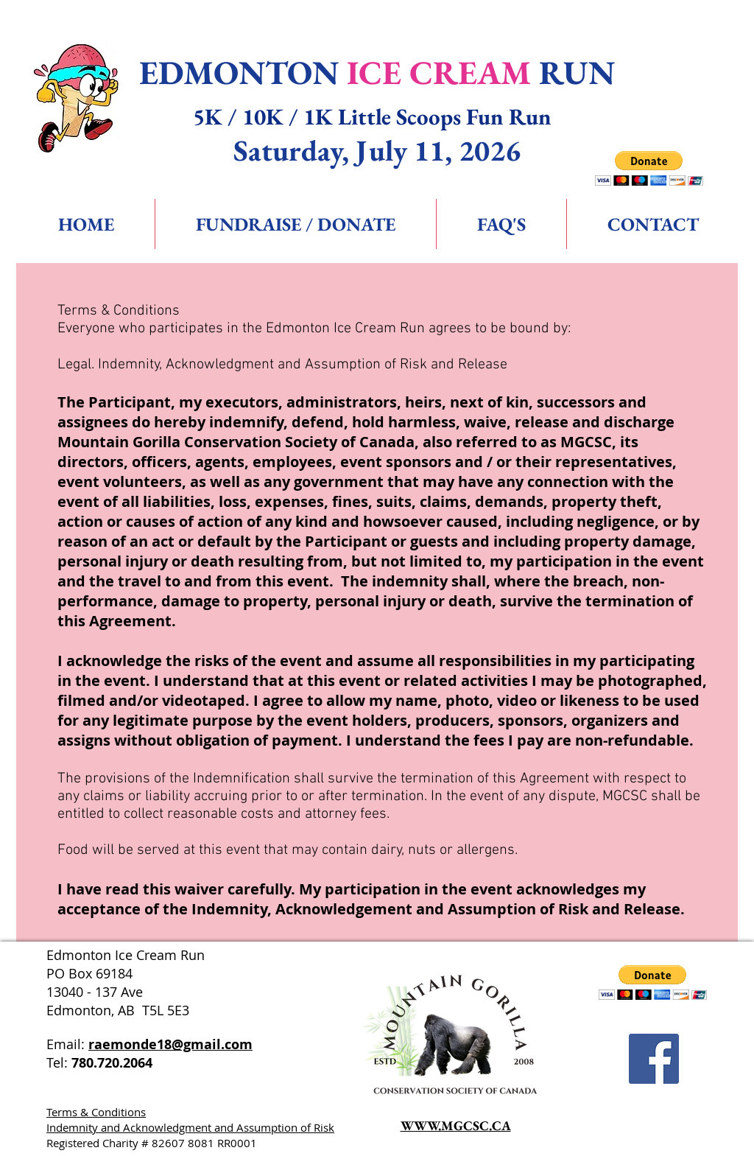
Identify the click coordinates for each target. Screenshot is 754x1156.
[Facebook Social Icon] (654, 1059)
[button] (649, 168)
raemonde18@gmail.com (170, 1044)
